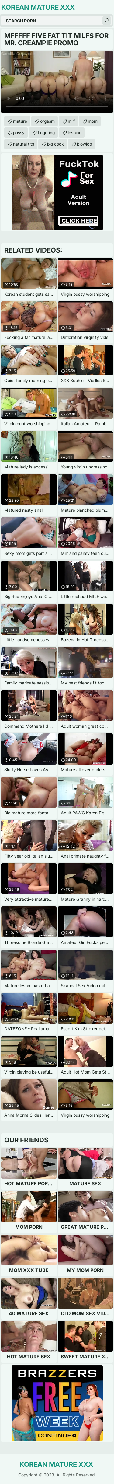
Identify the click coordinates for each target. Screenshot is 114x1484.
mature (20, 121)
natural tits (23, 143)
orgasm (47, 121)
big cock (55, 143)
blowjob (84, 143)
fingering (46, 132)
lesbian (74, 132)
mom (93, 121)
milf (71, 121)
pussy (19, 132)
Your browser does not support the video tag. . (57, 82)
